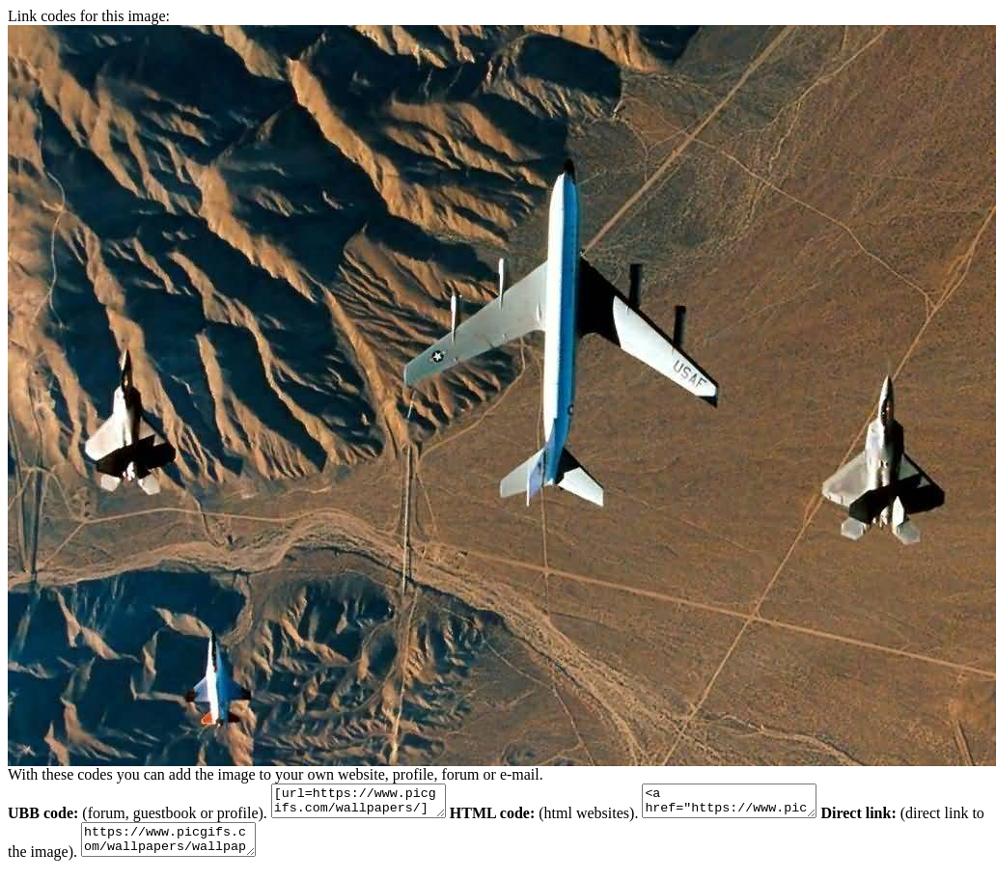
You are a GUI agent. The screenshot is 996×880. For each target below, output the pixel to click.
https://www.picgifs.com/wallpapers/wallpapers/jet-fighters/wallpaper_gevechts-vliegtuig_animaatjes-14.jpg (221, 848)
